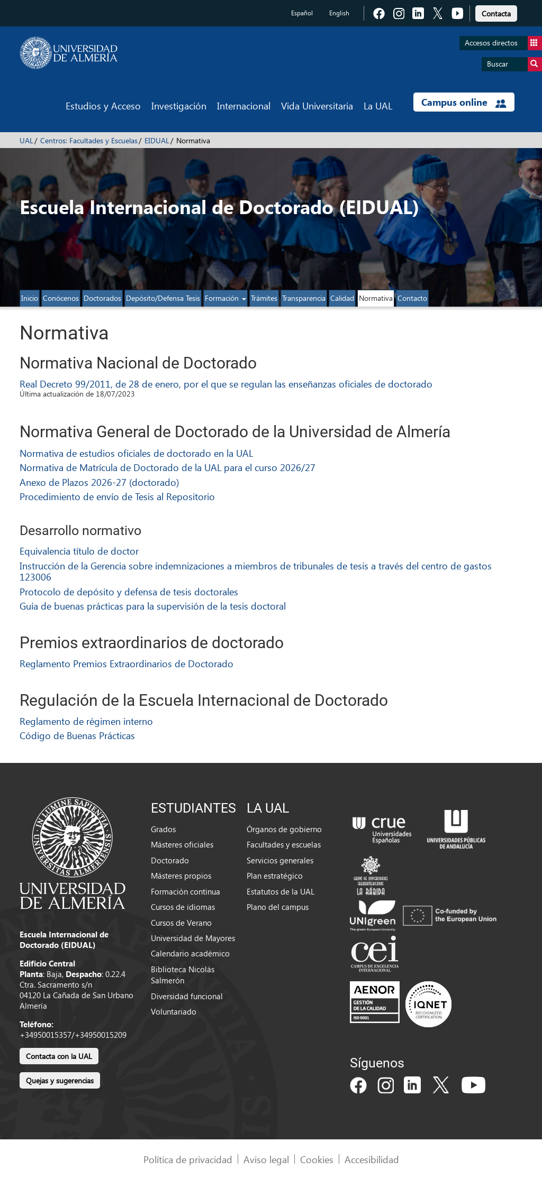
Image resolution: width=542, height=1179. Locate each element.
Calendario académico (190, 953)
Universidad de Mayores (193, 938)
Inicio (29, 298)
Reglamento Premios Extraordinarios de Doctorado (126, 663)
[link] (496, 12)
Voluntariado (173, 1011)
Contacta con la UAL (59, 1056)
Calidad (342, 298)
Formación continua (185, 891)
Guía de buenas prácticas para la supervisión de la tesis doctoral (153, 605)
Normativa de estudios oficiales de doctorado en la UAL (136, 452)
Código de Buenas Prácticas (77, 735)
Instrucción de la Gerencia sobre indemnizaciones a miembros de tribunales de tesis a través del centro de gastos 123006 (256, 571)
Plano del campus (278, 906)
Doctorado (170, 860)
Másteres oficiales (182, 844)
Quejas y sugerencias (60, 1080)
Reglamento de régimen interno (86, 720)
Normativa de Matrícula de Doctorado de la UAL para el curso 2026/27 (167, 467)
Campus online (464, 102)
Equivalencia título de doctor (79, 550)
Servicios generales (280, 860)
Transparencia (304, 298)
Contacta (496, 13)
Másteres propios (181, 875)
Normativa (376, 298)
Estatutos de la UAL (280, 891)
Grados (163, 829)
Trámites (264, 298)
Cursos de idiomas (183, 906)
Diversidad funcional (187, 996)
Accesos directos (503, 43)
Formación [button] (225, 298)
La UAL (378, 105)
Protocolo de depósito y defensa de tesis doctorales (129, 591)
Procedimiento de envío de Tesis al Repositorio (117, 496)
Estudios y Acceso (103, 105)
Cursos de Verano (181, 922)
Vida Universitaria (317, 105)
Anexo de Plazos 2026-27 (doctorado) (99, 482)
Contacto (412, 298)
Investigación (178, 105)
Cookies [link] (316, 1159)
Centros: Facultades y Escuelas (89, 140)
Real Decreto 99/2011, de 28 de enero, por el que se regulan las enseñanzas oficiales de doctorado (226, 383)
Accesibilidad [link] (372, 1159)
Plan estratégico (275, 875)
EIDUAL (156, 140)
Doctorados (102, 298)
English (339, 13)
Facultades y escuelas (284, 844)
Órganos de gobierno (284, 829)
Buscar (514, 64)
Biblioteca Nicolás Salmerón (182, 974)
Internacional (243, 105)
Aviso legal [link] (266, 1159)
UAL (26, 140)
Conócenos (61, 298)
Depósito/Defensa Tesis (163, 298)
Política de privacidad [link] (187, 1159)
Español (302, 13)
